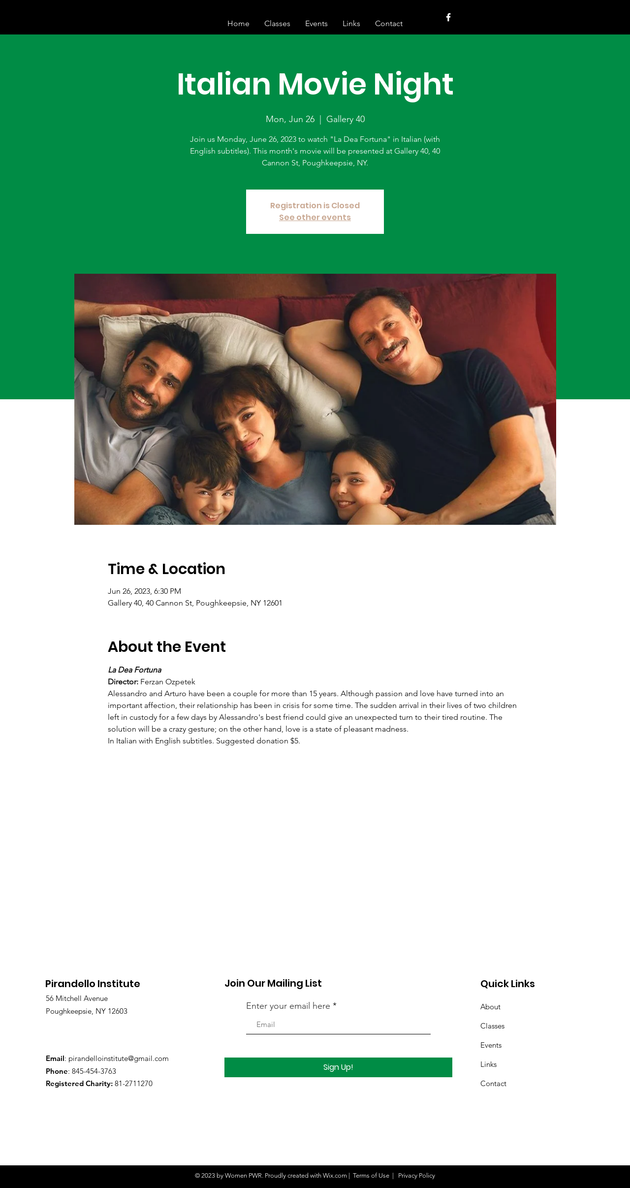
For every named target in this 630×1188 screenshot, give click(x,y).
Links (488, 1064)
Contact (493, 1083)
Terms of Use (371, 1175)
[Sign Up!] (338, 1067)
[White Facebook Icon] (448, 17)
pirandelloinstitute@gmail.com (118, 1058)
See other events (315, 217)
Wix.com (335, 1175)
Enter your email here (288, 1005)
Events (491, 1045)
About (490, 1006)
